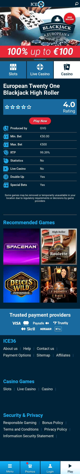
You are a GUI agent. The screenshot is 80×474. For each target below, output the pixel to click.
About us (10, 348)
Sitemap (43, 355)
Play (70, 471)
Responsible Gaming (19, 423)
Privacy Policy (55, 429)
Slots (13, 74)
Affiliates (63, 355)
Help (27, 348)
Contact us (45, 348)
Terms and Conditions (21, 429)
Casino (67, 74)
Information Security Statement (28, 436)
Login (50, 471)
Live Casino (40, 74)
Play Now (40, 121)
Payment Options (17, 355)
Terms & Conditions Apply (40, 59)
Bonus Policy (52, 423)
